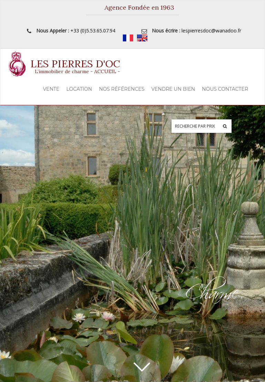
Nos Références (122, 89)
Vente (51, 89)
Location (79, 89)
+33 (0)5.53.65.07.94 (92, 30)
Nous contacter (225, 89)
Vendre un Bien (173, 89)
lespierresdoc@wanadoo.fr (211, 30)
